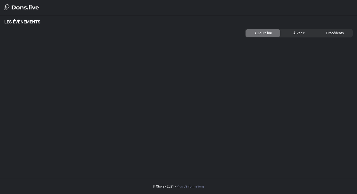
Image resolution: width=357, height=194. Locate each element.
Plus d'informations (190, 186)
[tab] (263, 33)
